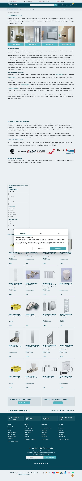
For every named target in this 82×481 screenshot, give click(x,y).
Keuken (11, 216)
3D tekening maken (29, 430)
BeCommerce (61, 434)
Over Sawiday (61, 428)
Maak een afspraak (29, 427)
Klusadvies (27, 436)
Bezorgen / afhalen (12, 432)
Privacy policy (34, 473)
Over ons (61, 424)
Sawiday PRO (61, 432)
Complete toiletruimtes (46, 428)
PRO (74, 9)
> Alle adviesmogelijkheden (30, 439)
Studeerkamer (12, 214)
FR (71, 1)
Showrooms (61, 9)
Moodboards (44, 430)
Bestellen (10, 428)
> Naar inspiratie (45, 439)
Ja (10, 221)
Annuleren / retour (11, 434)
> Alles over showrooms (64, 439)
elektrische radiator (13, 88)
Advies (25, 9)
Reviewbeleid (10, 438)
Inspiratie (21, 9)
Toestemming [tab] (23, 233)
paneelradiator (12, 77)
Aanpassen (41, 248)
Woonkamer (12, 212)
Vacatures (61, 430)
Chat (46, 418)
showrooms (69, 144)
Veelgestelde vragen (14, 418)
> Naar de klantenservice (13, 441)
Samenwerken (62, 436)
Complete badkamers (46, 427)
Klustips (26, 434)
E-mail (29, 418)
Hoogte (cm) (11, 202)
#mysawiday (31, 9)
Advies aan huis (28, 432)
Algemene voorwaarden (25, 473)
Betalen (9, 430)
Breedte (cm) (11, 196)
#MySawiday (44, 436)
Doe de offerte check (29, 428)
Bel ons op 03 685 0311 (66, 418)
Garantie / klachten (12, 436)
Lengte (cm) (11, 191)
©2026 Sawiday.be (14, 473)
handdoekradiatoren (25, 84)
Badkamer (11, 210)
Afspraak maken (68, 9)
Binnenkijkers (44, 432)
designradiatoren (59, 74)
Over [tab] (59, 233)
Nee (10, 223)
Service (9, 424)
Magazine (44, 434)
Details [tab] (41, 233)
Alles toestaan (58, 248)
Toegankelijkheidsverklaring (24, 474)
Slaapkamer (12, 209)
